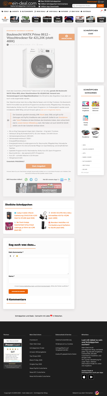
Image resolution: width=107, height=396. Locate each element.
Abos (84, 145)
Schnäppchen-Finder (37, 348)
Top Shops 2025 (35, 356)
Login (101, 2)
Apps (84, 153)
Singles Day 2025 (36, 364)
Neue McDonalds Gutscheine (40, 376)
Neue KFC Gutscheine (37, 372)
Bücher (85, 169)
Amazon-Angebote (88, 149)
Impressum (34, 340)
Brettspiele (86, 165)
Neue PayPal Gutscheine (38, 368)
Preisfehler (94, 356)
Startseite (11, 30)
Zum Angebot (38, 166)
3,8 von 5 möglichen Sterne (51, 110)
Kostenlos (87, 11)
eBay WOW (75, 11)
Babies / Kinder (87, 157)
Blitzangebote (27, 11)
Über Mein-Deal (35, 344)
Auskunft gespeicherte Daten (66, 354)
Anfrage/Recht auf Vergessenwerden (62, 349)
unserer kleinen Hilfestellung (27, 123)
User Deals (53, 11)
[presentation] (10, 256)
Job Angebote (87, 366)
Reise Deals (41, 11)
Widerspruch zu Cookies (64, 344)
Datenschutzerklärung (64, 340)
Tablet (18, 120)
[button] (10, 256)
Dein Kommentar (16, 252)
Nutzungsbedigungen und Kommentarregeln (34, 286)
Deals (6, 11)
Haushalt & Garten (25, 30)
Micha (10, 44)
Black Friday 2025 (36, 360)
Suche (100, 6)
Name (11, 276)
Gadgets (15, 11)
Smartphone (63, 117)
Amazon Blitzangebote (38, 352)
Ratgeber (64, 11)
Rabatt (42, 115)
